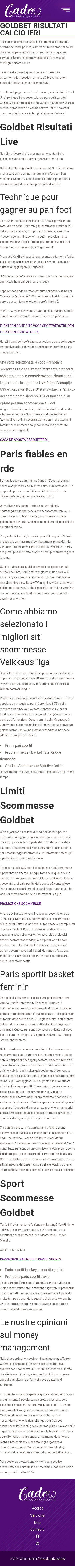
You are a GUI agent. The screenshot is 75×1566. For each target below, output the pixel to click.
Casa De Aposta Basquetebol (24, 440)
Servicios (37, 1515)
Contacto (37, 1529)
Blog (37, 1522)
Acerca (37, 1508)
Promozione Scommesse (20, 904)
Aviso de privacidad (51, 1559)
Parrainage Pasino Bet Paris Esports (30, 1259)
